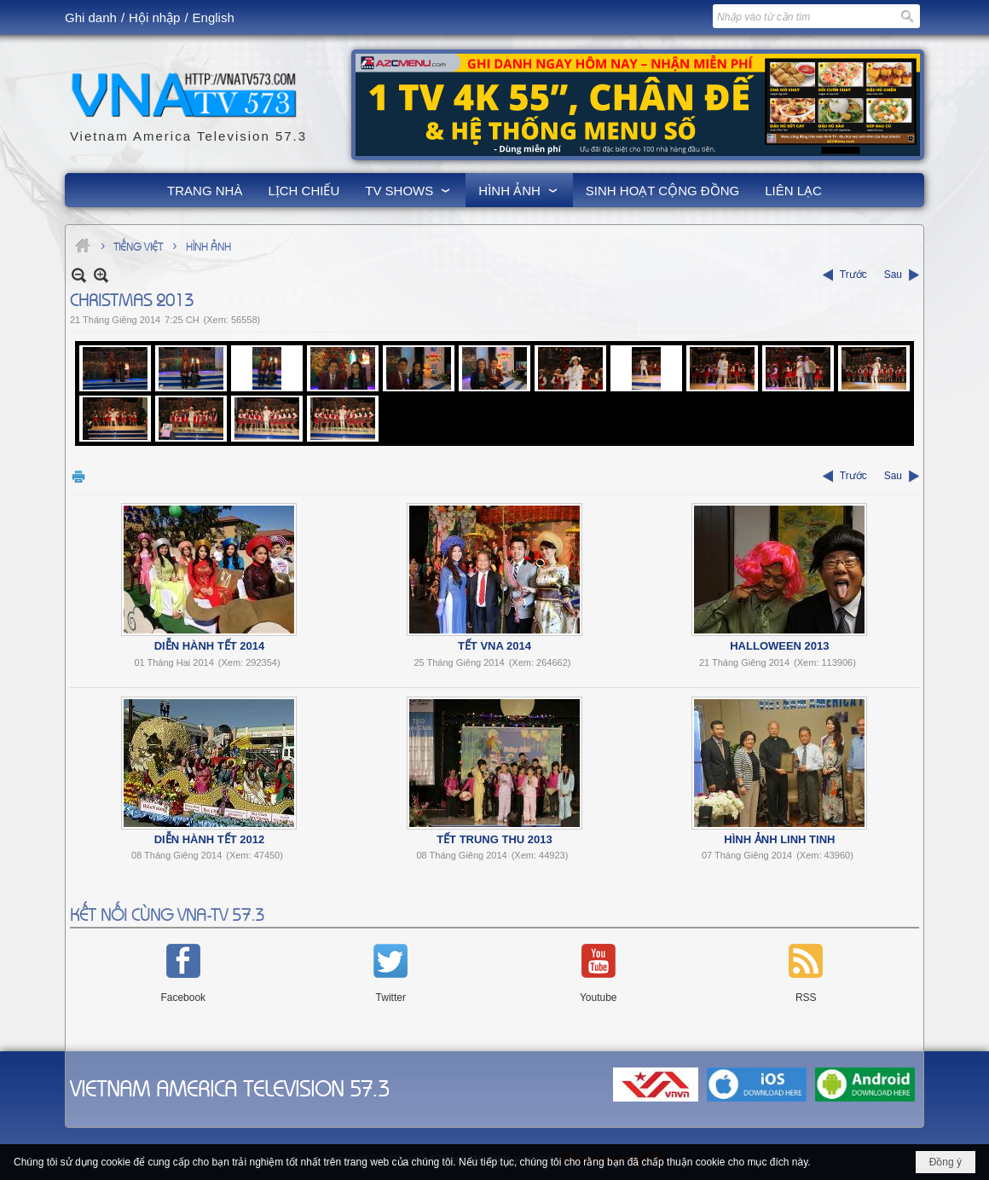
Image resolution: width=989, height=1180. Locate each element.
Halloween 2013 (779, 645)
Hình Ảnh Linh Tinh (779, 839)
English (213, 17)
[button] (409, 190)
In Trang (78, 476)
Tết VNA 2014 (494, 645)
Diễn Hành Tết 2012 (209, 839)
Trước (853, 275)
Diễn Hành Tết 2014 (209, 645)
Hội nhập (154, 17)
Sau (893, 275)
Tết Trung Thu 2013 (494, 839)
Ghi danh (91, 17)
